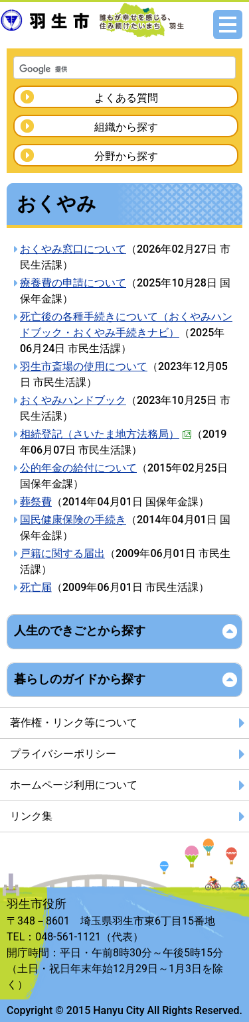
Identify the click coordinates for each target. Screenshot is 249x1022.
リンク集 (31, 816)
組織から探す (126, 127)
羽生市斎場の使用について (83, 366)
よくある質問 (126, 98)
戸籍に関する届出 (62, 553)
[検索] (107, 69)
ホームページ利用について (73, 785)
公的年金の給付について (78, 468)
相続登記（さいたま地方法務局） (106, 434)
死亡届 (36, 587)
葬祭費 (36, 501)
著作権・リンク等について (73, 722)
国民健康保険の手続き (73, 519)
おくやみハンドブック (73, 400)
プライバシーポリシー (63, 753)
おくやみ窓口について (73, 249)
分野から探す (126, 156)
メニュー (227, 24)
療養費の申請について (73, 283)
